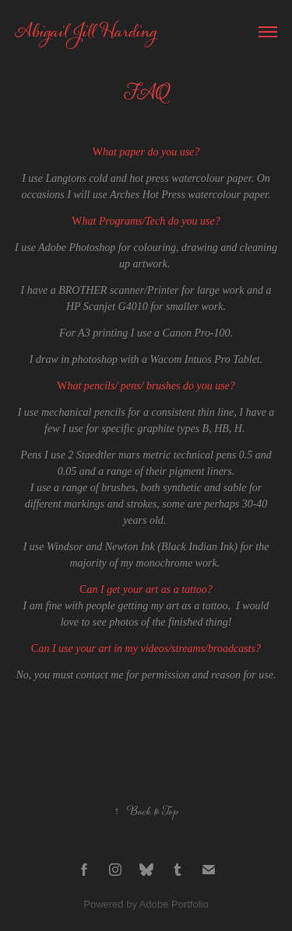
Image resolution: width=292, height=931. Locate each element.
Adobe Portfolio (174, 904)
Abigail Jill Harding (86, 31)
